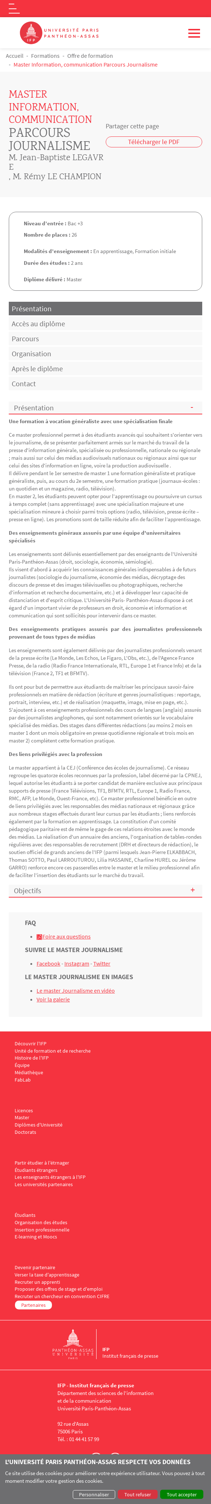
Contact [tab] (24, 383)
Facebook (48, 963)
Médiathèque (29, 1072)
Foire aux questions (66, 936)
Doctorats (25, 1132)
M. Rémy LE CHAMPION (57, 177)
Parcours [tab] (25, 338)
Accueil (14, 55)
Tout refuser (137, 1494)
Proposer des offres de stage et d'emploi (58, 1289)
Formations (45, 55)
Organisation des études (41, 1222)
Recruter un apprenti (37, 1282)
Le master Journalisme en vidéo (76, 990)
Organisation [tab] (31, 353)
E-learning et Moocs (36, 1237)
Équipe (22, 1065)
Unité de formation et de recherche (53, 1051)
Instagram (76, 963)
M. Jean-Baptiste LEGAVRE (56, 163)
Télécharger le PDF (154, 142)
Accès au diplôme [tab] (38, 323)
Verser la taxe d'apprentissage (47, 1275)
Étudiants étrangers (36, 1170)
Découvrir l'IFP (30, 1044)
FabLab (23, 1080)
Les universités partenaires (44, 1184)
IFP (105, 1349)
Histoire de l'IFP (32, 1058)
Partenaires (33, 1305)
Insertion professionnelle (42, 1230)
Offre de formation (90, 55)
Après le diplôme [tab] (37, 368)
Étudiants (25, 1215)
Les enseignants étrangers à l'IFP (50, 1177)
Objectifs (27, 890)
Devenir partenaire (35, 1267)
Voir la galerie (53, 999)
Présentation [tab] (32, 308)
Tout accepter (182, 1494)
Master (22, 1117)
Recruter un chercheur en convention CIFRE (62, 1296)
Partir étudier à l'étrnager (42, 1163)
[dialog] (105, 1479)
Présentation (34, 407)
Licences (24, 1111)
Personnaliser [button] (94, 1494)
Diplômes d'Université (39, 1125)
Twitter (101, 963)
